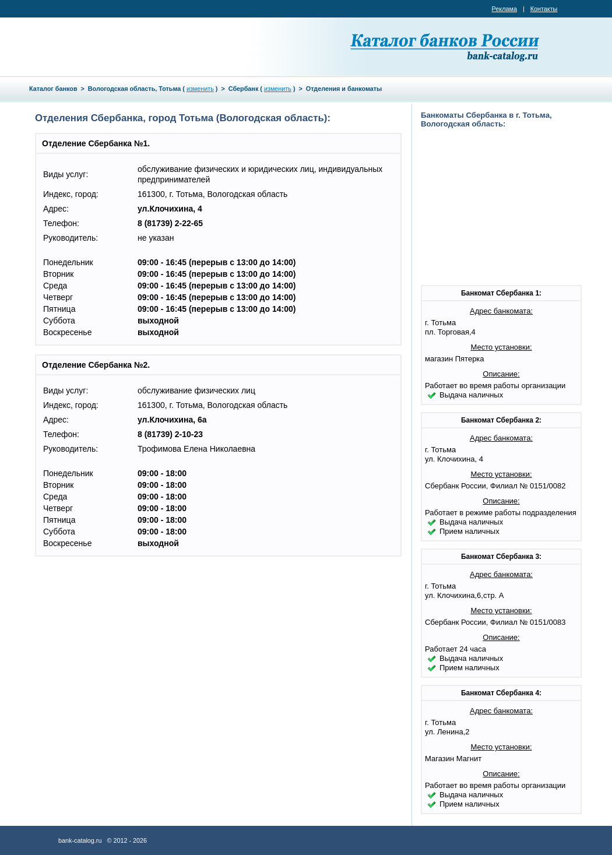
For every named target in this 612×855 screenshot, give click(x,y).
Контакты (544, 8)
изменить (200, 88)
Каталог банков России (446, 46)
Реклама (504, 8)
